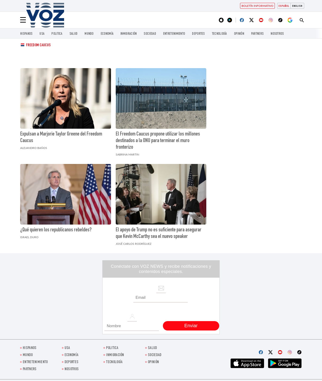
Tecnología (219, 34)
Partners (257, 34)
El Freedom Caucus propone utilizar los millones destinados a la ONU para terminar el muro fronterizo (158, 141)
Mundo (89, 34)
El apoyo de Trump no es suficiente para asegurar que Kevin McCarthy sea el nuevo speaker (158, 233)
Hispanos (26, 34)
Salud (73, 34)
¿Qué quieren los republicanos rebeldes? (56, 230)
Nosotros (277, 34)
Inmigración (128, 34)
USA (41, 34)
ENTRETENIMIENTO (174, 34)
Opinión (239, 34)
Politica (56, 34)
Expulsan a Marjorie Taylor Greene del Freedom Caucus (61, 138)
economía (107, 34)
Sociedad (150, 34)
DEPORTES (198, 34)
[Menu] (23, 20)
